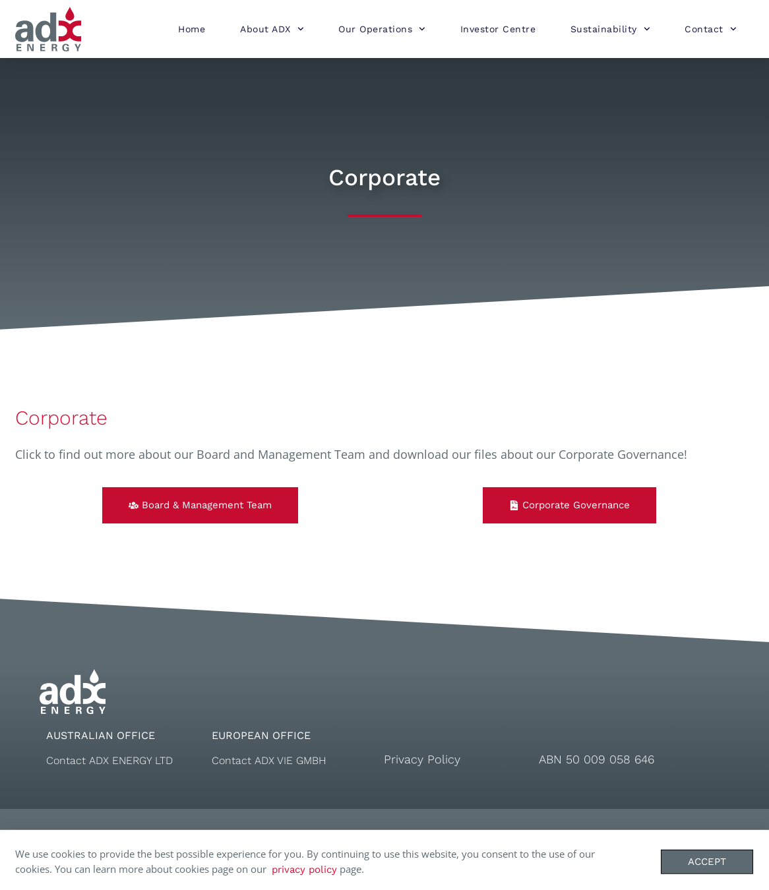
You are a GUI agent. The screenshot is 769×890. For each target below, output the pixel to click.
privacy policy (304, 873)
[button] (200, 505)
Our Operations (381, 29)
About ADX (271, 29)
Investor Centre (498, 29)
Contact (710, 29)
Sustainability (610, 29)
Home (191, 29)
